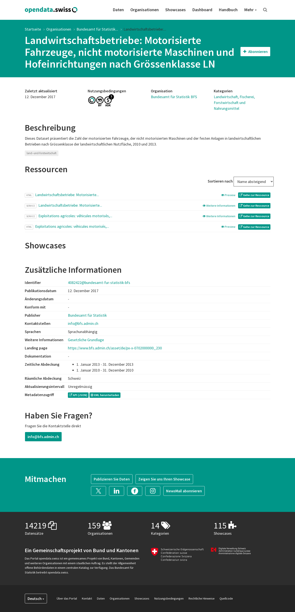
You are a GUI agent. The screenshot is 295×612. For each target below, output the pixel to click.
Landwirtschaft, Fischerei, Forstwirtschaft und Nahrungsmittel (234, 102)
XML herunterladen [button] (105, 395)
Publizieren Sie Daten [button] (112, 479)
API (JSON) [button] (78, 395)
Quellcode (226, 598)
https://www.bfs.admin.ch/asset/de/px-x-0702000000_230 (115, 348)
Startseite (33, 29)
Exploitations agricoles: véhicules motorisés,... (75, 215)
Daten (118, 9)
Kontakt (87, 598)
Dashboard (202, 9)
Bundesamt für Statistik (87, 315)
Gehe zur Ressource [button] (254, 195)
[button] (100, 490)
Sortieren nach (220, 181)
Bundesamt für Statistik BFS (174, 96)
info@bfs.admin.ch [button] (43, 436)
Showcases (175, 9)
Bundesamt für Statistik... (97, 29)
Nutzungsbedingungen (169, 598)
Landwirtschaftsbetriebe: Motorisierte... (67, 194)
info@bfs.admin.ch (83, 323)
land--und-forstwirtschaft (41, 153)
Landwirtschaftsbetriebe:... (144, 29)
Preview (228, 195)
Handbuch (228, 9)
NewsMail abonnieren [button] (184, 490)
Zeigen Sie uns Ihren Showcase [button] (164, 479)
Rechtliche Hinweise (202, 598)
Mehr (250, 9)
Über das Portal (67, 598)
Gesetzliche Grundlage (86, 339)
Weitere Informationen (219, 206)
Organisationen (144, 9)
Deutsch (36, 598)
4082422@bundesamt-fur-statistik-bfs (99, 282)
